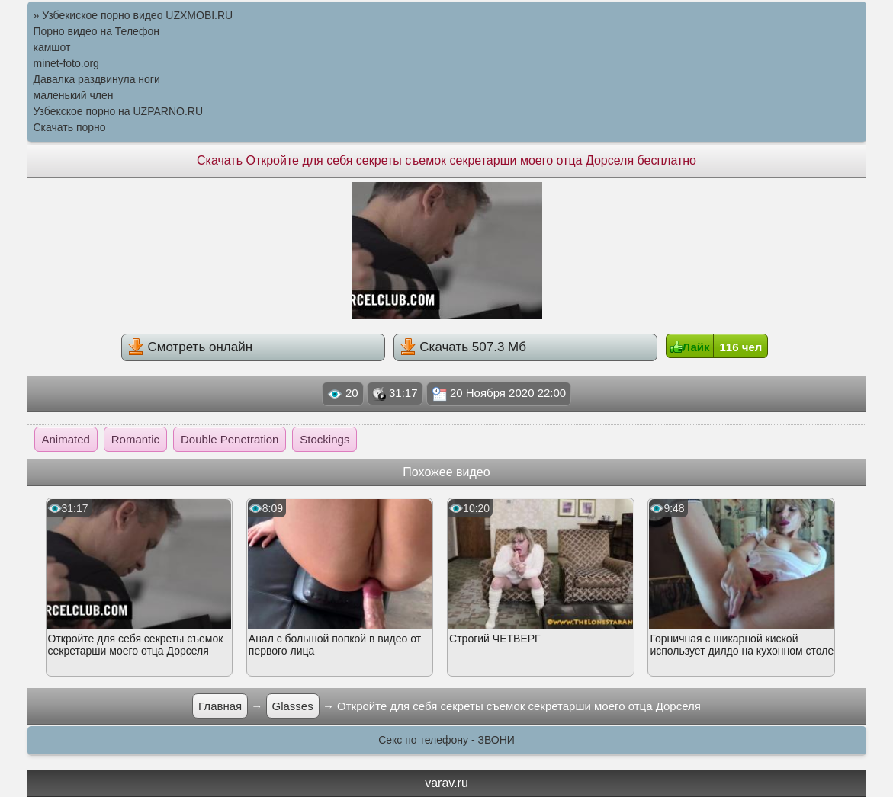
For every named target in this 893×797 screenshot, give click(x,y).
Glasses (292, 705)
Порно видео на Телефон (96, 31)
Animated (66, 439)
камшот (52, 47)
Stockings (324, 439)
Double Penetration (229, 439)
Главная (220, 705)
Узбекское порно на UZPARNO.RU (119, 111)
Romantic (135, 439)
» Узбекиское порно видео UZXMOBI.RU (133, 15)
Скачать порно (70, 127)
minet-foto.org (66, 63)
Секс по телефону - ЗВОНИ (446, 740)
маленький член (74, 95)
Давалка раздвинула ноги (97, 79)
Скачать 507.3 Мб (463, 346)
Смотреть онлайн (189, 346)
